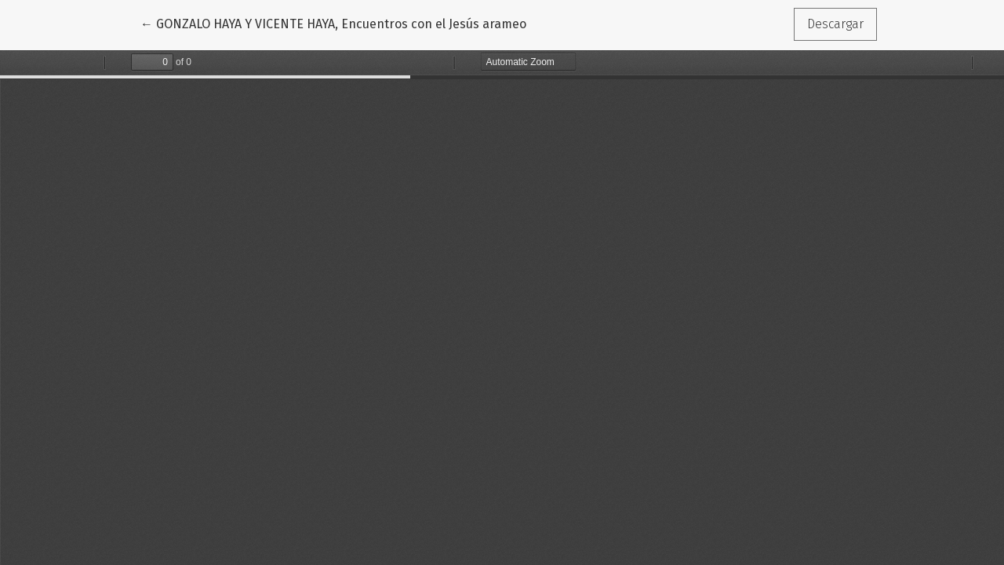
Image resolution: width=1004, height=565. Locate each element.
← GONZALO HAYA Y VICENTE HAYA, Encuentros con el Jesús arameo (333, 22)
